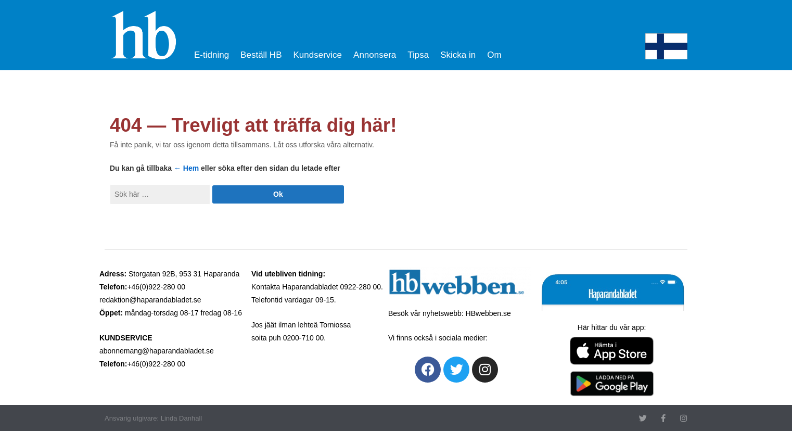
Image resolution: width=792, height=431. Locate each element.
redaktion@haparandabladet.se (150, 300)
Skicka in (458, 55)
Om (494, 55)
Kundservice (317, 55)
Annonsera (374, 55)
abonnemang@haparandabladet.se (156, 351)
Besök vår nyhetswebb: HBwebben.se (449, 313)
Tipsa (418, 55)
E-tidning (211, 55)
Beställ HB (261, 55)
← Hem (186, 168)
